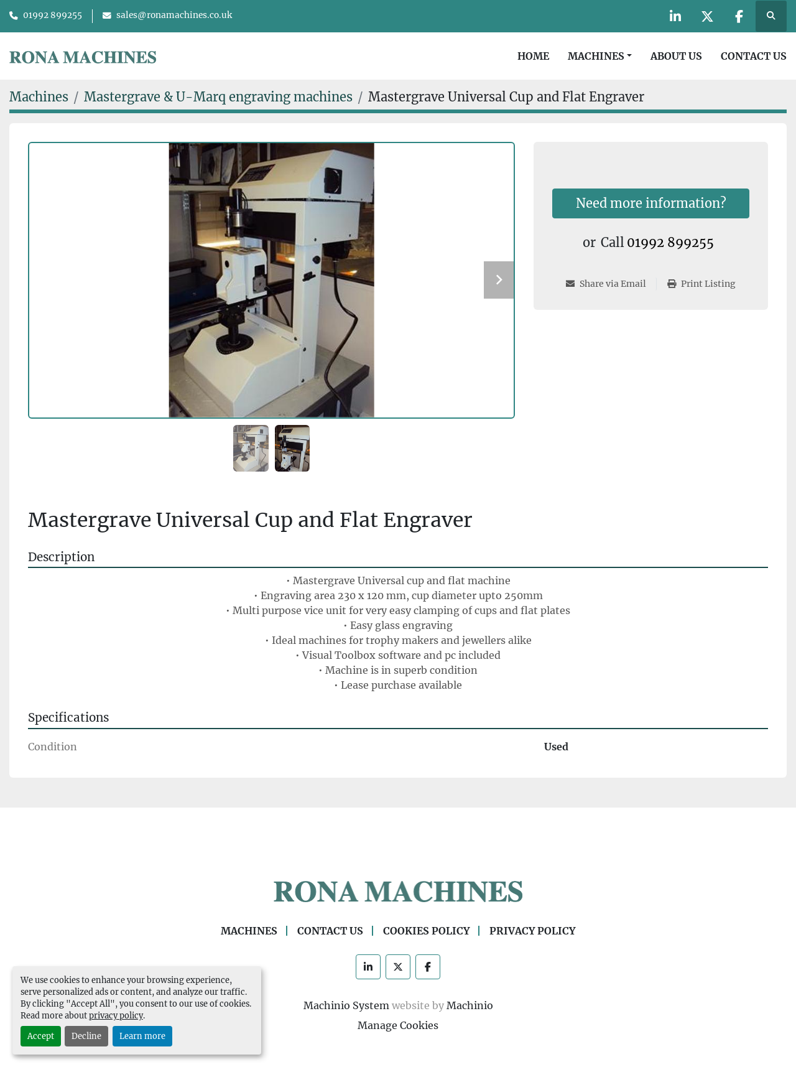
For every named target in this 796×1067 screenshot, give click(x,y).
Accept (40, 1036)
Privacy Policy (532, 931)
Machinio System (346, 1005)
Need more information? (651, 203)
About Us (676, 56)
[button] (600, 56)
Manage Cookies (398, 1025)
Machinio (470, 1005)
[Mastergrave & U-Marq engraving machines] (218, 97)
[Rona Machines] (398, 890)
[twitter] (707, 16)
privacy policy (116, 1015)
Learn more (142, 1036)
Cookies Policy (426, 931)
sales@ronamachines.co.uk (174, 15)
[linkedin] (675, 16)
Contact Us (754, 56)
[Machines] (38, 97)
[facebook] (738, 16)
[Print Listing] (701, 284)
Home (533, 56)
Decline (86, 1036)
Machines (596, 56)
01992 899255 (52, 15)
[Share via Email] (611, 284)
